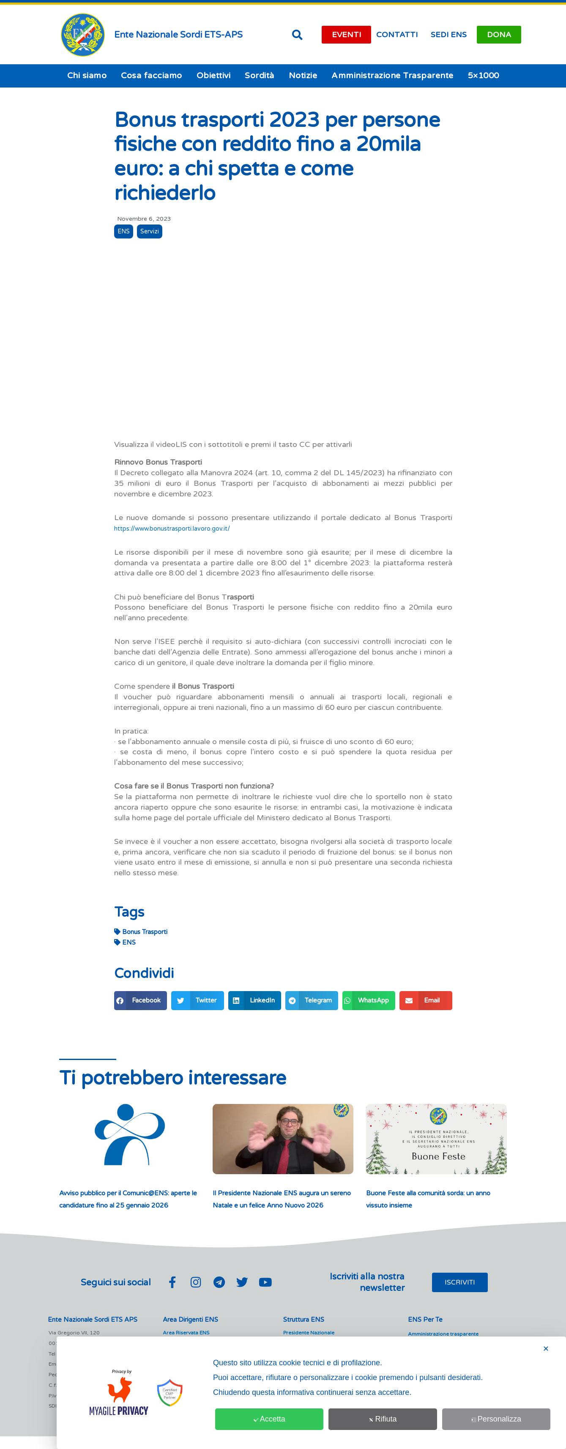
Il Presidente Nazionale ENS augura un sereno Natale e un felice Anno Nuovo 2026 (280, 1205)
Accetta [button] (270, 1419)
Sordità (259, 76)
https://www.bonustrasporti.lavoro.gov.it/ (186, 529)
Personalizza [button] (497, 1419)
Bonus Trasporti (140, 932)
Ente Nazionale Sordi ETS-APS (178, 35)
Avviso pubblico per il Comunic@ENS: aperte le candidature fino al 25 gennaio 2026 (129, 1205)
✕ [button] (546, 1349)
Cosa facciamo (151, 76)
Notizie (303, 76)
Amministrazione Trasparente (392, 76)
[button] (297, 34)
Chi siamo (87, 76)
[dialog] (311, 1393)
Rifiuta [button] (383, 1419)
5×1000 (483, 76)
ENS (125, 232)
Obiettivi (214, 76)
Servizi (154, 232)
